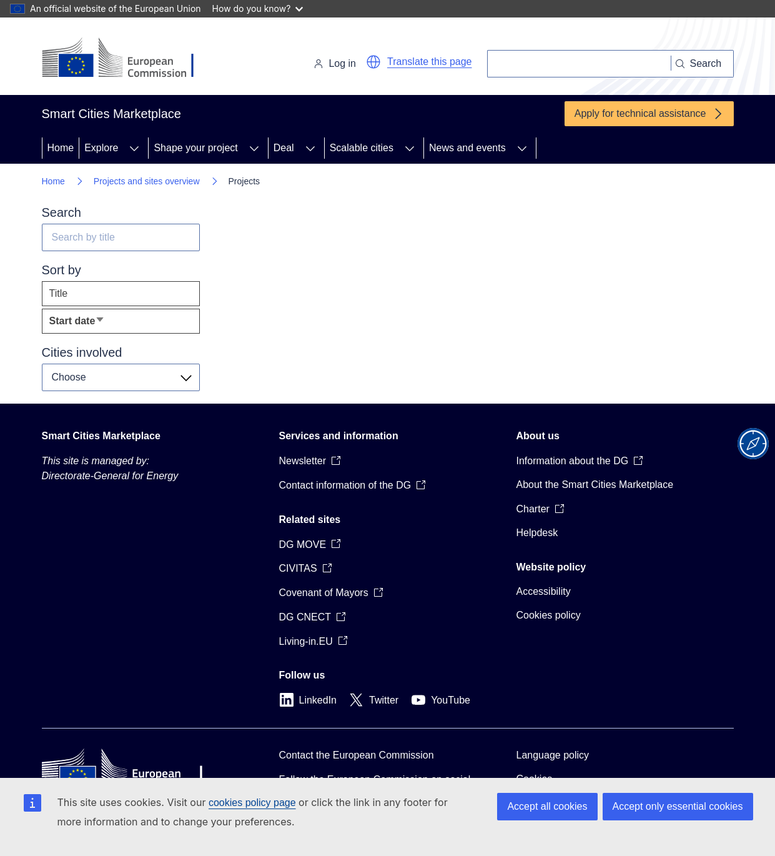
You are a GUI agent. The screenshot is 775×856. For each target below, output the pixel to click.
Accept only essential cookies (678, 806)
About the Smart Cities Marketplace (595, 484)
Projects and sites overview (147, 181)
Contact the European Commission (356, 755)
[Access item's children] (134, 148)
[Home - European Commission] (128, 58)
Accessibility (543, 591)
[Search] (579, 63)
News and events (467, 147)
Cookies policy (548, 615)
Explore (101, 147)
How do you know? (258, 8)
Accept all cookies (547, 806)
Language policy (553, 755)
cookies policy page (252, 802)
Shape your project (195, 147)
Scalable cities (361, 147)
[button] (373, 61)
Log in (334, 63)
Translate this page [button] (429, 61)
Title (58, 293)
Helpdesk (537, 532)
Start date (97, 324)
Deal (284, 147)
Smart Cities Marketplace (101, 435)
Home (60, 147)
